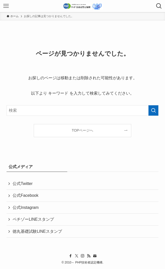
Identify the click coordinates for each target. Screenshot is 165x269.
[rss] (88, 256)
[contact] (94, 256)
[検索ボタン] (159, 6)
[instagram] (82, 256)
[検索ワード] (82, 110)
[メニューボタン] (6, 6)
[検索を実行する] (153, 110)
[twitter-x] (76, 256)
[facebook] (70, 256)
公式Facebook (25, 195)
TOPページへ (82, 130)
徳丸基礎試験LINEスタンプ (37, 231)
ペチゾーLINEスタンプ (33, 219)
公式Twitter (22, 183)
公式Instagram (26, 207)
